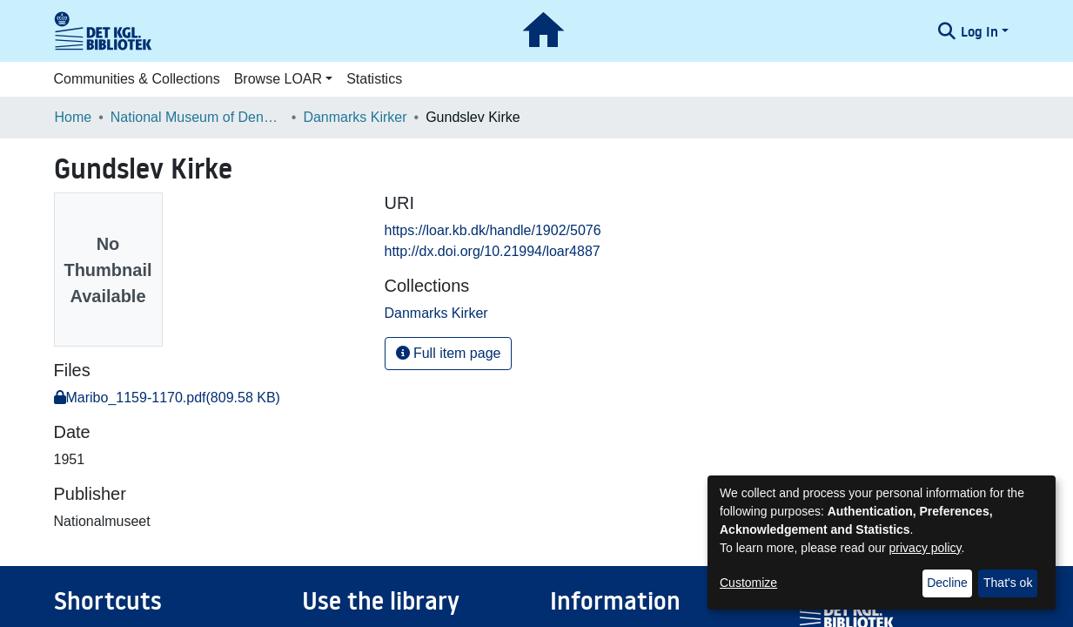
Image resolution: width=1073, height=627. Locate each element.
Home (73, 117)
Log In (979, 31)
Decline (947, 583)
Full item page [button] (448, 353)
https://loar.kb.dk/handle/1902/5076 (493, 230)
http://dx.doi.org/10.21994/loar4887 (492, 251)
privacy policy (925, 548)
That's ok (1007, 583)
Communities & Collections (137, 78)
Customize (748, 583)
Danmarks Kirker (354, 117)
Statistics (374, 78)
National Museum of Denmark (198, 117)
